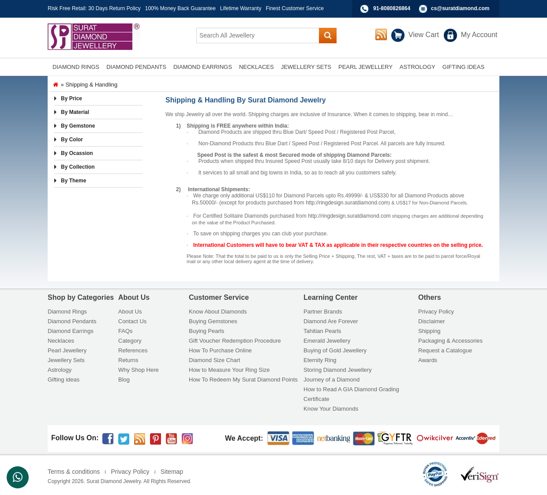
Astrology (59, 370)
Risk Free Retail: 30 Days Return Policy (94, 8)
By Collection (78, 167)
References (132, 350)
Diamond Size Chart (214, 360)
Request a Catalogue (445, 350)
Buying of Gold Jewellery (335, 350)
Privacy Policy (436, 311)
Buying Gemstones (213, 321)
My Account (479, 34)
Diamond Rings (67, 311)
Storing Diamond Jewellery (337, 370)
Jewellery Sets (66, 360)
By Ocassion (77, 153)
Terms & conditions (74, 471)
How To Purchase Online (220, 350)
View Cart (423, 34)
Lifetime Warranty (241, 8)
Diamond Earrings (71, 331)
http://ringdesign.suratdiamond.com (347, 203)
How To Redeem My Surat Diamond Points (243, 379)
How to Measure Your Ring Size (229, 370)
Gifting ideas (63, 379)
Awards (427, 360)
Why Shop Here (138, 370)
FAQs (125, 331)
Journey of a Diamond (331, 379)
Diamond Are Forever (330, 321)
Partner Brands (322, 311)
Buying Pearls (206, 331)
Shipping (429, 331)
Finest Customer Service (294, 8)
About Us (130, 311)
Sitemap (172, 471)
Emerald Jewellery (326, 340)
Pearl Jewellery (67, 350)
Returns (128, 360)
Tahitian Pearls (322, 331)
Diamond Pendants (72, 321)
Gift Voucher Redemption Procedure (235, 340)
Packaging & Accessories (450, 340)
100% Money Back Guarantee (180, 8)
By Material (75, 112)
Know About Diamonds (218, 311)
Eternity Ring (319, 360)
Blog (124, 379)
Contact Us (132, 321)
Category (130, 340)
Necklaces (61, 340)
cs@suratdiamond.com (460, 8)
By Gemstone (78, 126)
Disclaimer (431, 321)
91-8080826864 (391, 8)
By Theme (73, 181)
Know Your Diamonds (330, 408)
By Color (72, 139)
